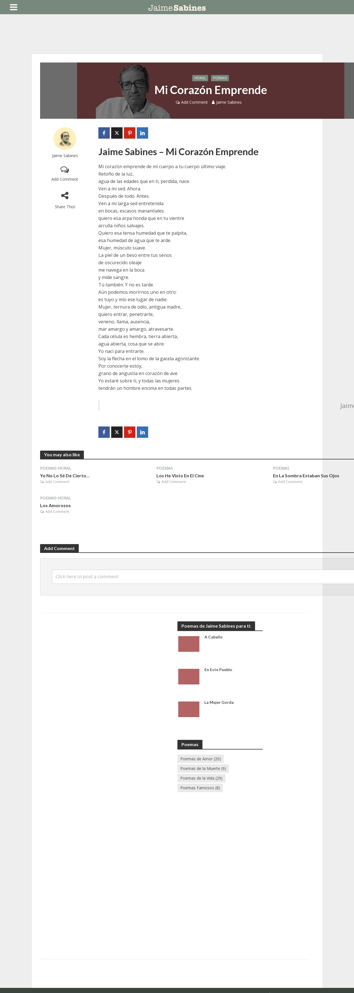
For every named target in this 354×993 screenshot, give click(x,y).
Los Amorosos (55, 505)
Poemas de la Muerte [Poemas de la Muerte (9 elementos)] (203, 768)
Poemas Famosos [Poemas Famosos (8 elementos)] (200, 787)
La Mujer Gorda (219, 702)
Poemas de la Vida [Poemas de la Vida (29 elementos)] (201, 778)
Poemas (220, 78)
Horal (200, 78)
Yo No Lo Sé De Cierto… (65, 475)
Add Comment (194, 102)
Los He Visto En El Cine (180, 475)
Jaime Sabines (229, 102)
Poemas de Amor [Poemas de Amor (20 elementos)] (200, 758)
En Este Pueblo (218, 669)
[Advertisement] (126, 669)
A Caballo (213, 636)
